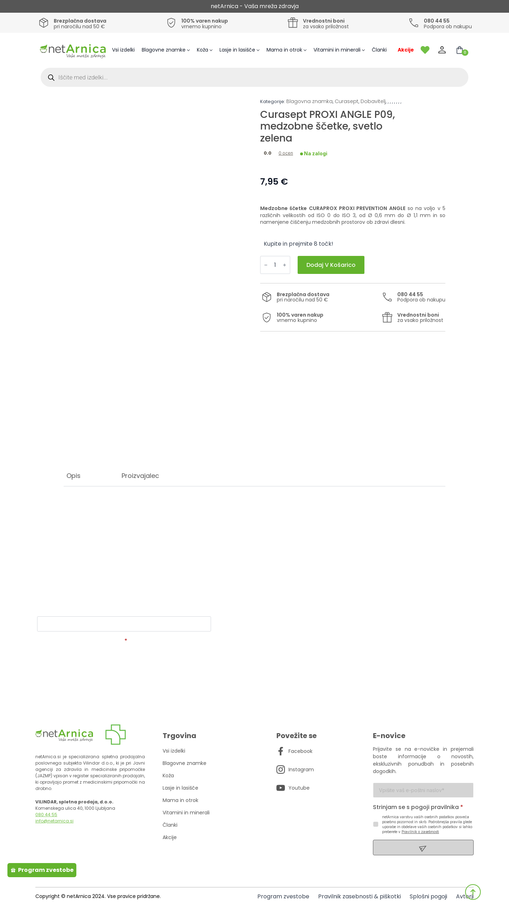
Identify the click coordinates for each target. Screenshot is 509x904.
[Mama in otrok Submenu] (306, 50)
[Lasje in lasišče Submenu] (259, 50)
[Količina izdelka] (275, 265)
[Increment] (284, 265)
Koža (202, 49)
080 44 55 (46, 815)
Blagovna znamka (309, 101)
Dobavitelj (373, 101)
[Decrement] (266, 265)
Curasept (346, 101)
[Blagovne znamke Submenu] (189, 50)
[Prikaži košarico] (459, 50)
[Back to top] (473, 892)
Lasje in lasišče (237, 49)
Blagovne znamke (164, 49)
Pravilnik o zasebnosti (420, 832)
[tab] (73, 475)
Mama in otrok (284, 49)
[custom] (280, 751)
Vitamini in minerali (337, 49)
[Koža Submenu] (212, 50)
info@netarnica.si (54, 821)
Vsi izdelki (123, 49)
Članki (379, 49)
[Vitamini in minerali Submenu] (364, 50)
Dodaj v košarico (331, 265)
